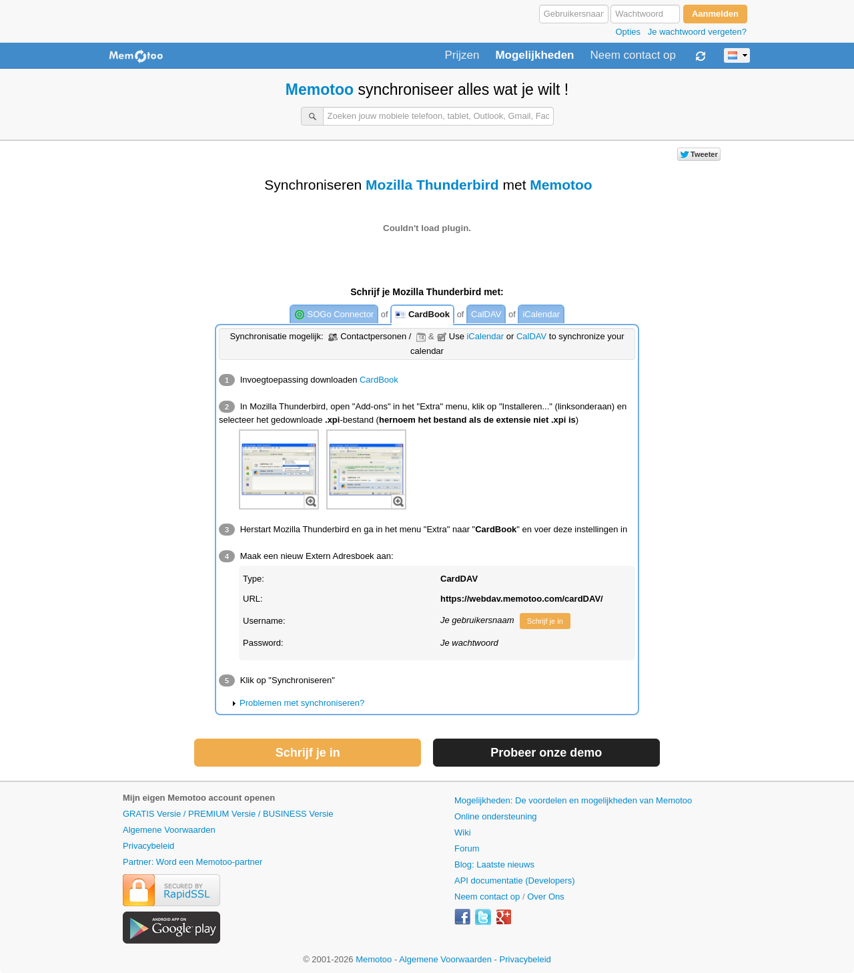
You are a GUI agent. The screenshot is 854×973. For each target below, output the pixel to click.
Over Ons (545, 897)
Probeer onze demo (546, 752)
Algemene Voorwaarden (169, 830)
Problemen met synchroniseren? (302, 703)
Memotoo (320, 89)
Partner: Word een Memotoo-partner (192, 862)
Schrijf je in (545, 621)
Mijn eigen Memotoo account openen (199, 798)
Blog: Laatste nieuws (494, 864)
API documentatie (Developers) (514, 880)
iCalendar (541, 314)
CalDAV (486, 314)
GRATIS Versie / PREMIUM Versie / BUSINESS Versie (228, 814)
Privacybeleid (148, 846)
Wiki (462, 832)
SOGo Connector (334, 315)
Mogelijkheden (534, 55)
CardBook (422, 315)
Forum (467, 848)
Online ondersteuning (495, 816)
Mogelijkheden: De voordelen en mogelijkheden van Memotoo (573, 800)
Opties (627, 32)
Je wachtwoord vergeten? (697, 32)
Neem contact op (633, 55)
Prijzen (461, 55)
